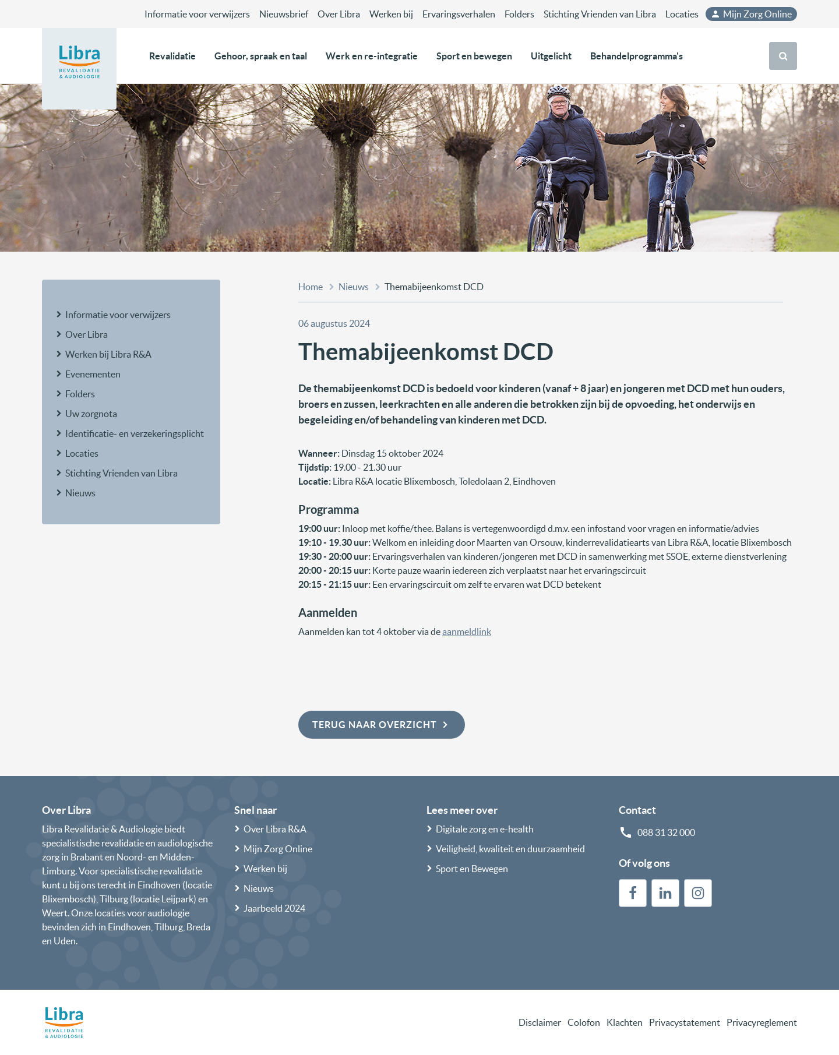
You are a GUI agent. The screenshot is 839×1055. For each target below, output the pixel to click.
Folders (519, 14)
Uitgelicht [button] (551, 56)
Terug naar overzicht (381, 725)
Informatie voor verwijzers (197, 14)
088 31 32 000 (666, 832)
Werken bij (391, 14)
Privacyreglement (762, 1022)
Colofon (583, 1022)
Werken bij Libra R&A (108, 354)
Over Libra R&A (275, 829)
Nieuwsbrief (283, 14)
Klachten (625, 1022)
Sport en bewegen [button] (474, 56)
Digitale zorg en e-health (485, 829)
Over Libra (339, 14)
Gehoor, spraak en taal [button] (260, 56)
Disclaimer (540, 1022)
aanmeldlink (466, 631)
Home (310, 286)
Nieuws (80, 493)
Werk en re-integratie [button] (372, 56)
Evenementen (93, 374)
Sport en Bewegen (472, 868)
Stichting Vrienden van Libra (600, 14)
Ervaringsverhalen (458, 14)
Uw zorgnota (91, 413)
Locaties (682, 14)
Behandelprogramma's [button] (636, 56)
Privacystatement (684, 1022)
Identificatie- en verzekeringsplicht (134, 433)
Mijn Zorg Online (751, 14)
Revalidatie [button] (172, 56)
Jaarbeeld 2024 (274, 908)
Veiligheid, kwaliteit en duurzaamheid (510, 849)
